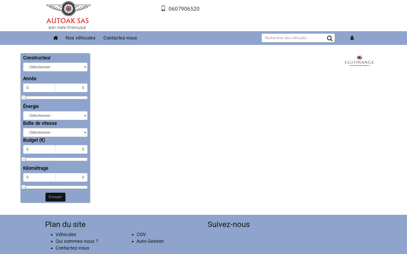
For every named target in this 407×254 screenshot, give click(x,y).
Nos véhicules (81, 38)
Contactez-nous (120, 38)
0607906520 (184, 9)
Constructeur (37, 58)
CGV (141, 234)
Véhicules (66, 234)
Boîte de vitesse (40, 123)
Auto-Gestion (150, 241)
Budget (34, 140)
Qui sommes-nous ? (77, 241)
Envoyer (55, 197)
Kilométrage (35, 168)
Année (29, 78)
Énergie (31, 106)
